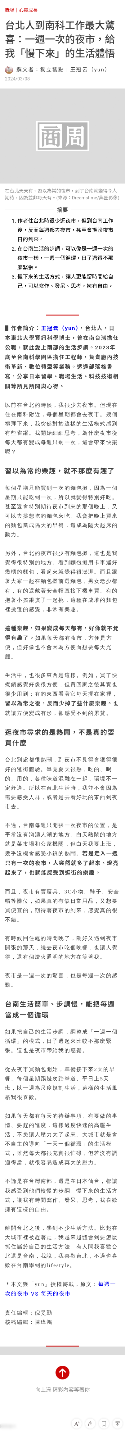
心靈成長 (28, 10)
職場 (9, 10)
